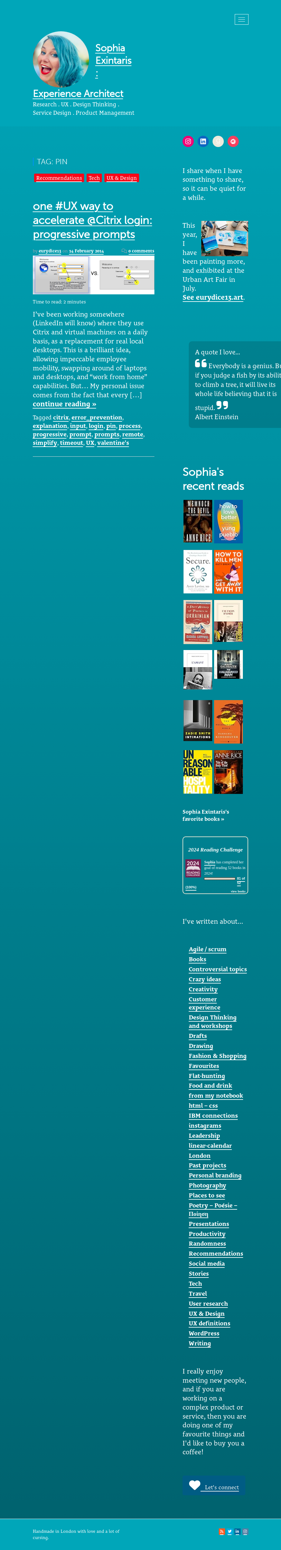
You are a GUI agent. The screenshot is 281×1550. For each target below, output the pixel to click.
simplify (45, 442)
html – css (203, 1105)
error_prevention (97, 417)
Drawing (201, 1045)
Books (197, 959)
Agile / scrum (208, 949)
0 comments (141, 250)
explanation (50, 425)
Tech (94, 178)
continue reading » (64, 404)
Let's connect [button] (214, 1485)
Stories (199, 1273)
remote (132, 434)
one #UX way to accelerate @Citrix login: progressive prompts (92, 220)
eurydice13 (50, 250)
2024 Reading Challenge (215, 850)
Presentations (209, 1223)
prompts (106, 434)
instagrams (205, 1125)
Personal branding (215, 1175)
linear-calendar (210, 1145)
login (96, 425)
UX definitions (209, 1323)
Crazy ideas (205, 979)
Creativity (203, 989)
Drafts (198, 1035)
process (130, 425)
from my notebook (216, 1095)
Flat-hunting (207, 1075)
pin (111, 425)
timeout (71, 442)
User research (208, 1303)
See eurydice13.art (213, 297)
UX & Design (122, 178)
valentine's (113, 442)
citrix (61, 417)
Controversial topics (218, 969)
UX (90, 442)
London (200, 1155)
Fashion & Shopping (218, 1055)
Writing (200, 1343)
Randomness (207, 1243)
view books (238, 891)
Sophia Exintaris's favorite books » (206, 815)
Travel (198, 1293)
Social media (207, 1263)
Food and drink (210, 1085)
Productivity (207, 1233)
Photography (207, 1185)
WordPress (204, 1333)
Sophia (209, 862)
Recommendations (59, 178)
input (78, 425)
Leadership (204, 1135)
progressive (50, 434)
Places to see (207, 1195)
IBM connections (213, 1115)
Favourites (204, 1065)
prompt (80, 434)
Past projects (207, 1165)
